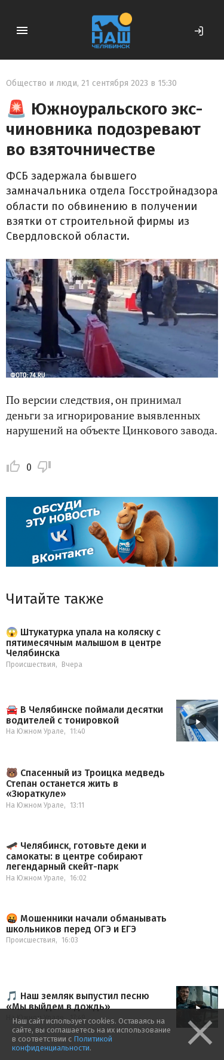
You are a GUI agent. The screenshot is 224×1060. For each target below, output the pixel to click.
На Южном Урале (35, 731)
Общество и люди (41, 83)
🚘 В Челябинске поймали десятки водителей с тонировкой (84, 714)
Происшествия (31, 664)
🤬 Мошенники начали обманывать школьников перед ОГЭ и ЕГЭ (86, 923)
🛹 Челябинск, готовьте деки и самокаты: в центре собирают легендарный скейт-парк (76, 856)
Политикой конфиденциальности (62, 1043)
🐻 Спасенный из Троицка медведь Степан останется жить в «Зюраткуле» (85, 783)
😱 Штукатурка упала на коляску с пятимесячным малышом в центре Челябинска (83, 643)
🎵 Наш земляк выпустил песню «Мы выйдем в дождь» (77, 1001)
